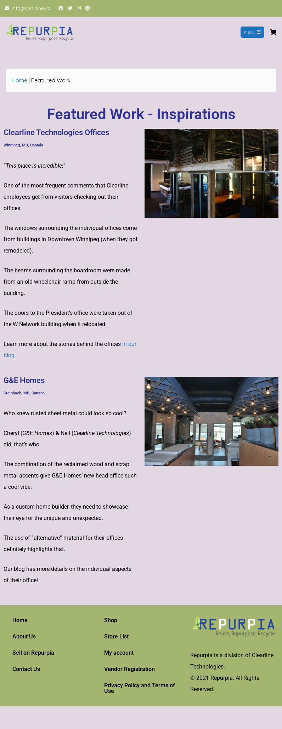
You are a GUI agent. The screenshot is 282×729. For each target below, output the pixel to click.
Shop (110, 620)
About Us (24, 636)
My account (119, 652)
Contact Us (26, 669)
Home (19, 80)
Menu (252, 32)
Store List (116, 636)
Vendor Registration (129, 669)
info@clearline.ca (31, 8)
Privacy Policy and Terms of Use (139, 688)
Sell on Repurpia (33, 652)
